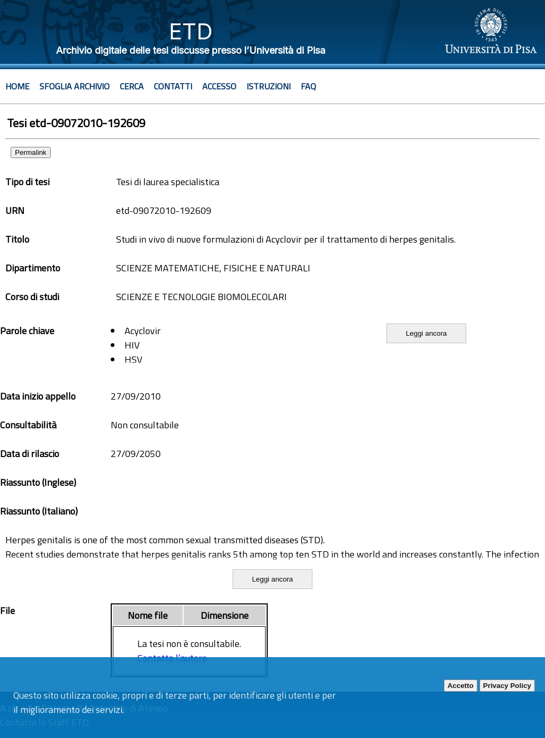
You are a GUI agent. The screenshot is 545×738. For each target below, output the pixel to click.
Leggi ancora (426, 333)
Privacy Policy (507, 686)
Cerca (132, 86)
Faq (308, 86)
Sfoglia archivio (74, 86)
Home (17, 86)
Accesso (219, 86)
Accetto (461, 686)
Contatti (173, 86)
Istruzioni (268, 86)
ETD (191, 31)
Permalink (30, 152)
